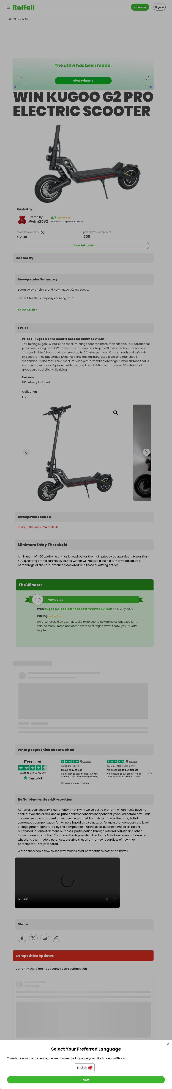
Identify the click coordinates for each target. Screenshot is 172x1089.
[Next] (86, 1079)
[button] (85, 1067)
